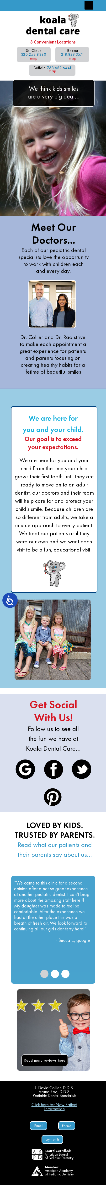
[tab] (44, 974)
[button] (89, 5)
